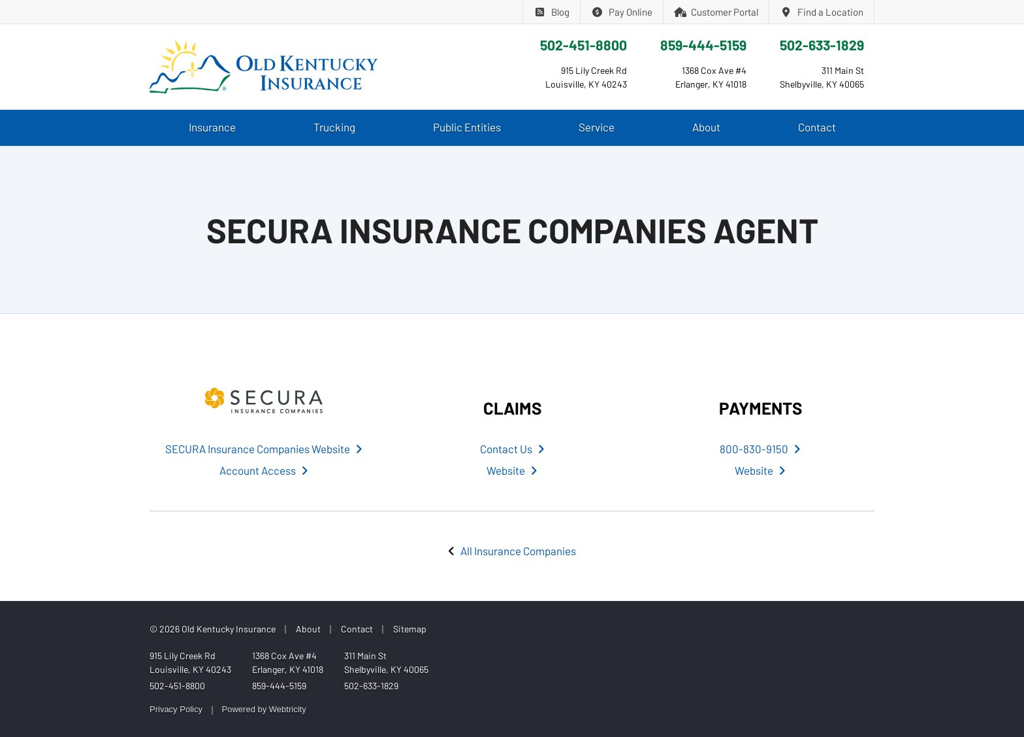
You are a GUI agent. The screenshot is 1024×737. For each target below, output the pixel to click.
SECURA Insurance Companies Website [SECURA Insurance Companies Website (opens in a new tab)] (263, 448)
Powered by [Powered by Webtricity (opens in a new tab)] (264, 709)
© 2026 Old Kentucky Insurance (213, 628)
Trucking (334, 126)
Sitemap (409, 628)
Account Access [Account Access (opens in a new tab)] (263, 470)
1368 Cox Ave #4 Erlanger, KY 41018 (287, 662)
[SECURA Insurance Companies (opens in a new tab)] (263, 400)
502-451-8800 (583, 45)
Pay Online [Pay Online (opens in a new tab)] (621, 12)
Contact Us (512, 448)
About (706, 126)
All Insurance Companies (518, 550)
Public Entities (467, 126)
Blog (551, 12)
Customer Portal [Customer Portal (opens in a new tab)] (716, 12)
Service (597, 126)
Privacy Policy (176, 709)
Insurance (212, 126)
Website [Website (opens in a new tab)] (512, 470)
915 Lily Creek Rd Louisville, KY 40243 (190, 662)
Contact (817, 126)
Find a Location (821, 12)
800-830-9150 (760, 448)
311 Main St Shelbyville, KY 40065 (386, 662)
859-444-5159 (703, 45)
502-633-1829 (822, 45)
